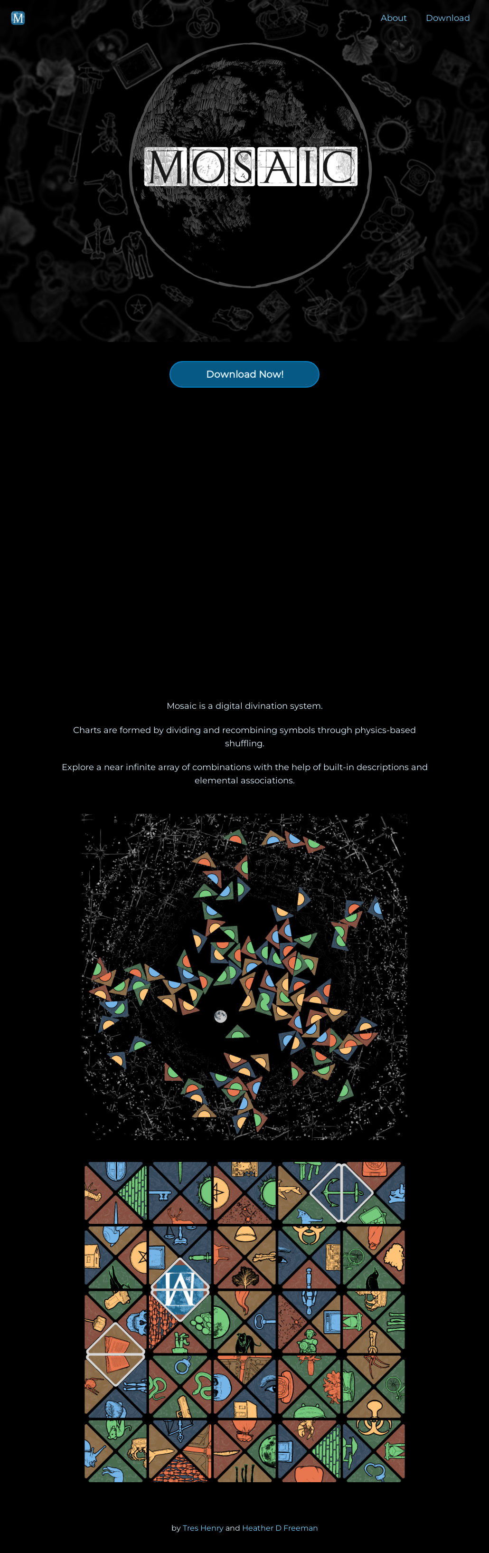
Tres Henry (204, 1528)
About (394, 18)
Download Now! (244, 374)
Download (448, 18)
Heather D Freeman (280, 1528)
